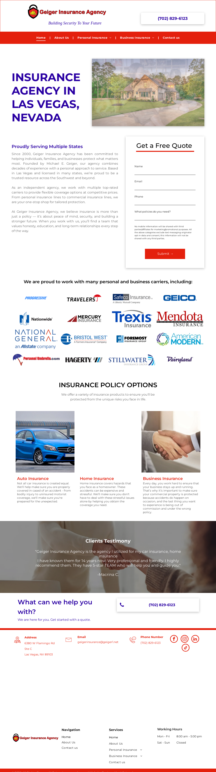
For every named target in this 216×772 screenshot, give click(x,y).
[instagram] (184, 639)
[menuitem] (41, 38)
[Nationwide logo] (36, 318)
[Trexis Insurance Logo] (132, 318)
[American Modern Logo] (180, 339)
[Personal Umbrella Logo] (36, 360)
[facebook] (174, 639)
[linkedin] (195, 639)
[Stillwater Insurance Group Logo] (132, 360)
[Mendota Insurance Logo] (180, 318)
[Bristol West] (84, 339)
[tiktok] (186, 648)
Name (138, 166)
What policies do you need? (152, 211)
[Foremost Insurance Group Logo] (132, 339)
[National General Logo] (36, 339)
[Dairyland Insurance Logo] (180, 360)
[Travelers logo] (84, 298)
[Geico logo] (180, 298)
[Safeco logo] (132, 298)
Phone (138, 196)
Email (138, 181)
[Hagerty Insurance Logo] (84, 360)
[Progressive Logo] (36, 298)
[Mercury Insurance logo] (84, 318)
